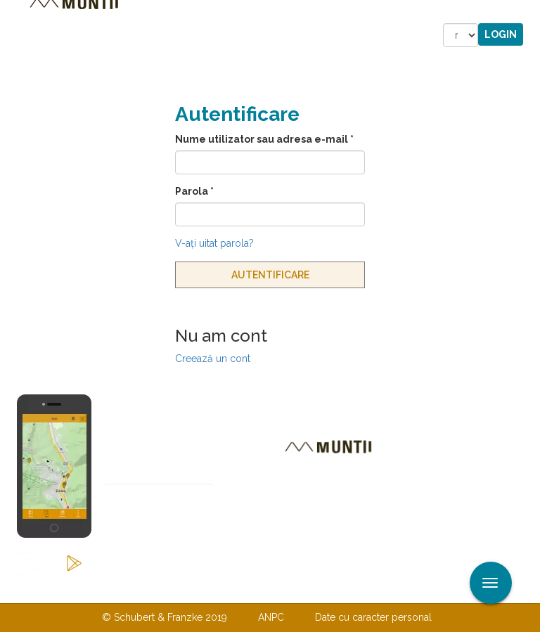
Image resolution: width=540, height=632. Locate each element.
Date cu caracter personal (373, 617)
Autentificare (270, 274)
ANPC (271, 617)
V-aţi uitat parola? (214, 243)
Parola (194, 191)
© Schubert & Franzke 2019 (164, 617)
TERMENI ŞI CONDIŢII (352, 588)
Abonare (151, 530)
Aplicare (529, 12)
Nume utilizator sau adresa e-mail (264, 139)
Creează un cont (212, 358)
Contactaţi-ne (162, 588)
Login (500, 34)
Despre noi (249, 588)
